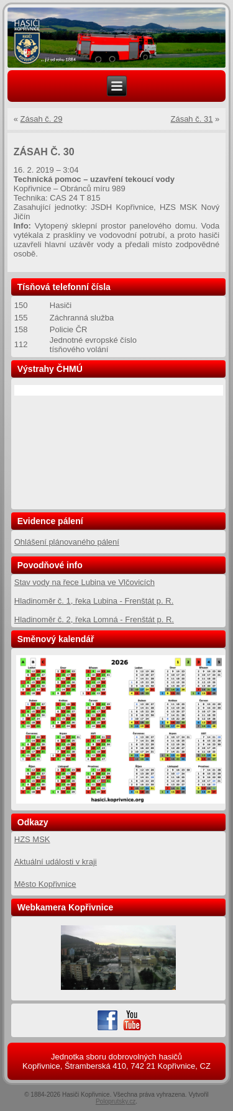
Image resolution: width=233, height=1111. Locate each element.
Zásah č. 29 (42, 119)
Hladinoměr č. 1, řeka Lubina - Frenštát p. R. (94, 600)
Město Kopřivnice (45, 884)
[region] (116, 37)
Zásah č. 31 (191, 119)
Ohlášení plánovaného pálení (66, 541)
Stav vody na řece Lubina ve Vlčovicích (84, 582)
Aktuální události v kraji (55, 861)
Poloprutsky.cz (115, 1101)
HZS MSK (32, 839)
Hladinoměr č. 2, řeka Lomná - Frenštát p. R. (94, 619)
